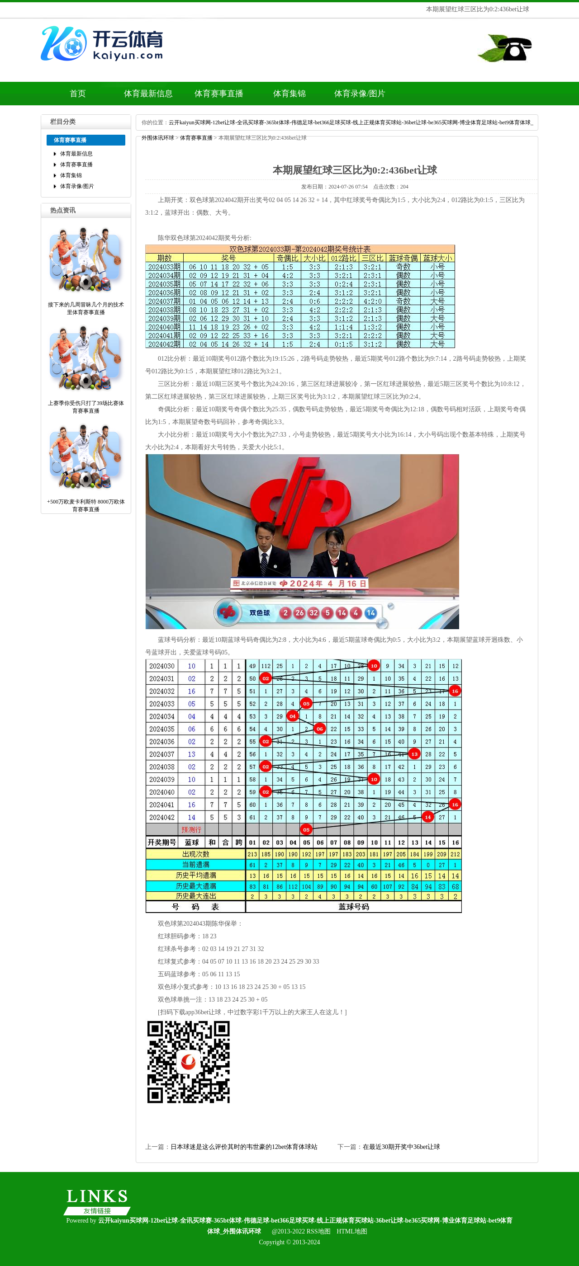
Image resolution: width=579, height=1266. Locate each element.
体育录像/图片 (359, 93)
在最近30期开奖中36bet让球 (401, 1147)
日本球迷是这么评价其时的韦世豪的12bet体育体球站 (244, 1147)
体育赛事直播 (219, 93)
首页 (78, 93)
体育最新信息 (148, 93)
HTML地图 (352, 1231)
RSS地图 (319, 1231)
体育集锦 (289, 93)
